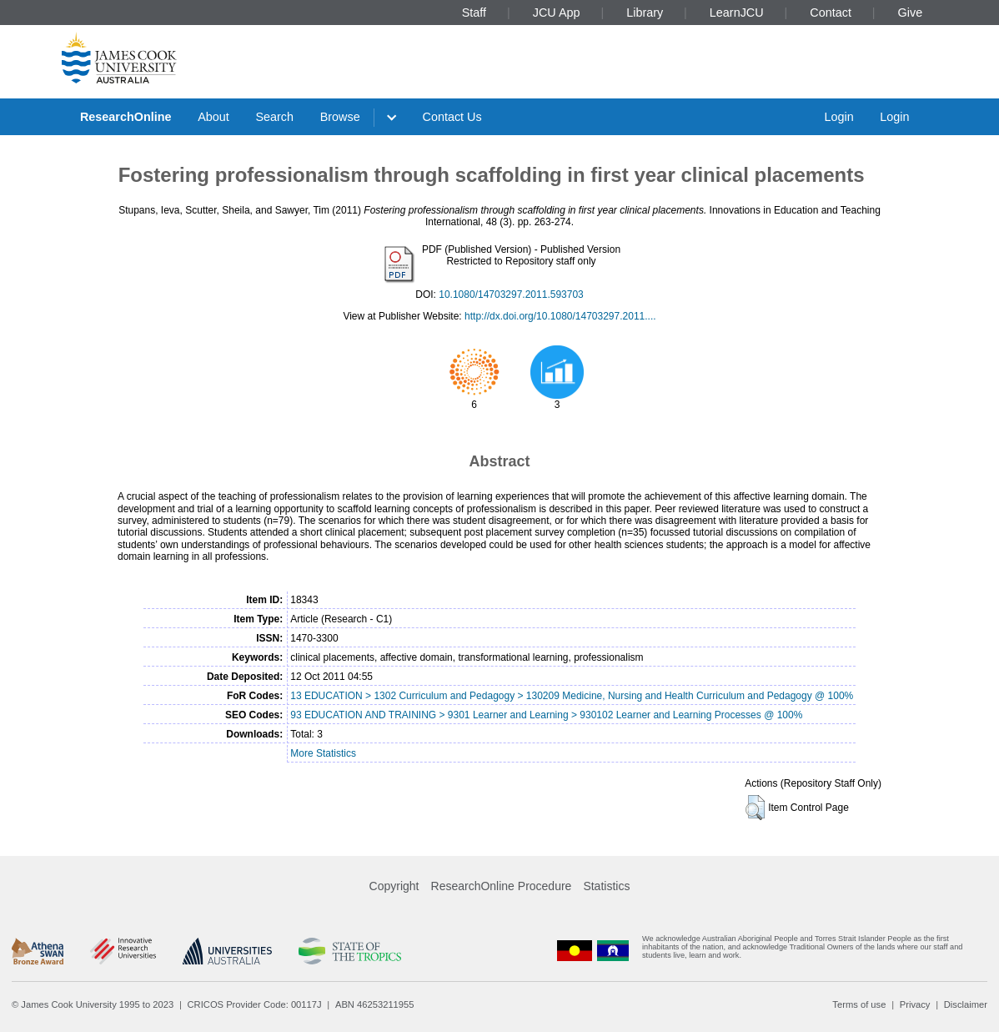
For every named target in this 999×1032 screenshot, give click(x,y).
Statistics (606, 886)
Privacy (915, 1004)
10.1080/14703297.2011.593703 (511, 294)
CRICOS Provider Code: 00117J (255, 1004)
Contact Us (452, 116)
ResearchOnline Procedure (501, 886)
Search (274, 116)
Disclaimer (965, 1004)
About (213, 116)
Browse (340, 116)
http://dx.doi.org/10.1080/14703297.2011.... (560, 316)
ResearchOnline (126, 116)
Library (644, 12)
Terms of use (859, 1004)
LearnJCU (737, 12)
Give (910, 12)
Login (838, 116)
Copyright (394, 886)
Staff (474, 12)
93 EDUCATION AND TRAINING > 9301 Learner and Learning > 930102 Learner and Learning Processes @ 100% (546, 715)
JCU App (556, 12)
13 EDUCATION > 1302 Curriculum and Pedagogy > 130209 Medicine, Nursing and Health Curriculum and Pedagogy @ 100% (571, 696)
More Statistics (323, 753)
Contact (830, 12)
